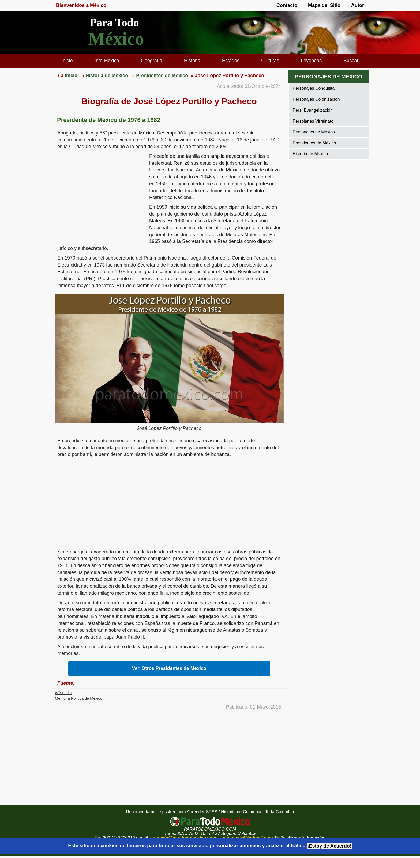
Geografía (151, 60)
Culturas (270, 60)
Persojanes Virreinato (313, 121)
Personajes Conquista (314, 88)
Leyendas (311, 60)
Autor (357, 5)
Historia (192, 60)
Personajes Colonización (316, 99)
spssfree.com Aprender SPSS (188, 811)
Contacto (286, 5)
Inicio (67, 60)
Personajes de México (314, 132)
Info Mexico (107, 60)
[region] (100, 194)
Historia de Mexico (310, 154)
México (116, 39)
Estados (230, 60)
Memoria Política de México (78, 698)
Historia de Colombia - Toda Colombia (257, 811)
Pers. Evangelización (313, 110)
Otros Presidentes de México (174, 668)
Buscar (350, 60)
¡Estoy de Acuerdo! (329, 846)
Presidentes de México (314, 143)
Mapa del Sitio (324, 5)
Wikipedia (63, 693)
